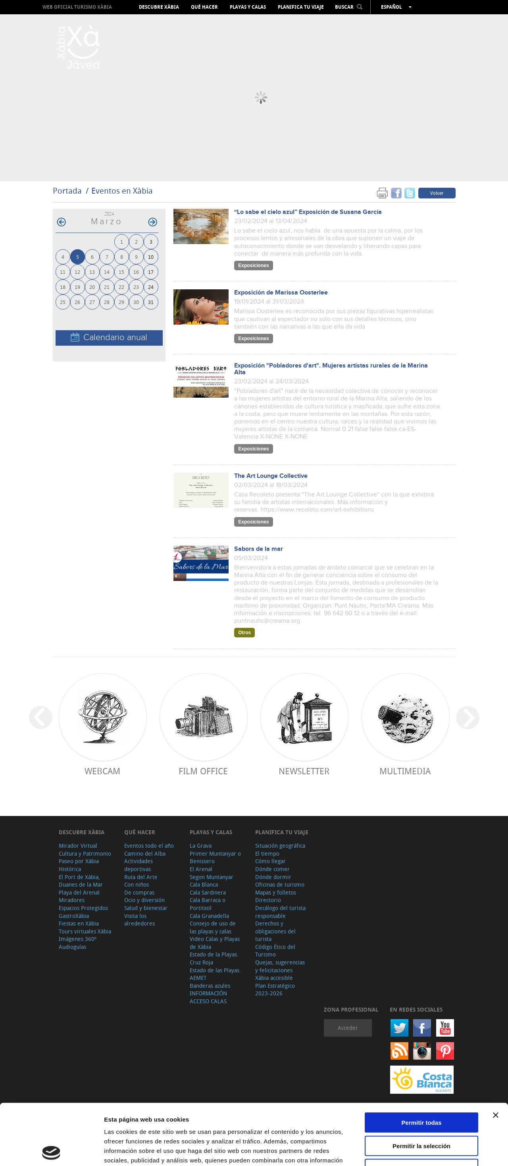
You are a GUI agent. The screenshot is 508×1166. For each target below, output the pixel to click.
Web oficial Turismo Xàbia (77, 7)
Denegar (421, 1107)
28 (107, 301)
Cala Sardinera (208, 892)
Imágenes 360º (77, 939)
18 (62, 286)
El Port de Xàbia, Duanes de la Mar (81, 881)
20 (92, 286)
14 (107, 271)
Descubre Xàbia (159, 7)
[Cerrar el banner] (495, 1054)
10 (151, 256)
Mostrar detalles (429, 1150)
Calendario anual (109, 337)
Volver (437, 193)
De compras (139, 892)
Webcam (102, 771)
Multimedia (405, 771)
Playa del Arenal (79, 892)
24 (151, 286)
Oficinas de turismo (279, 884)
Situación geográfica (280, 845)
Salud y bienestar (145, 908)
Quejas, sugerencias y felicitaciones (280, 966)
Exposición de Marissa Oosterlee (281, 292)
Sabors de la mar (258, 549)
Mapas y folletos (275, 892)
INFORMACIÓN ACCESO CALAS (208, 997)
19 (77, 286)
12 (77, 271)
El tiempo (267, 853)
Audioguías (72, 947)
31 (151, 301)
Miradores (72, 900)
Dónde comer (272, 869)
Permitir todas (422, 1061)
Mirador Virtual (78, 845)
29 (121, 301)
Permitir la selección (421, 1084)
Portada (67, 190)
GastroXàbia (74, 916)
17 (151, 271)
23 (136, 286)
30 (136, 301)
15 (121, 271)
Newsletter (304, 771)
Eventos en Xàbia (122, 190)
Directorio (268, 900)
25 (62, 301)
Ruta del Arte (141, 877)
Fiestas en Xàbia (79, 923)
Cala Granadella (209, 916)
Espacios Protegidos (83, 908)
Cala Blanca (204, 884)
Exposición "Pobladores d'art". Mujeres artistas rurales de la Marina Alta (331, 369)
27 (92, 301)
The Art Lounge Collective (271, 476)
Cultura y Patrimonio (85, 853)
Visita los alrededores (139, 919)
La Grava (201, 845)
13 (92, 271)
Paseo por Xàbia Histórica (79, 865)
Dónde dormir (273, 877)
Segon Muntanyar (211, 877)
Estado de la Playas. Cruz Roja (214, 958)
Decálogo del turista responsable (280, 912)
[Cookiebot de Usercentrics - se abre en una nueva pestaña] (51, 1150)
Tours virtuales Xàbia (85, 931)
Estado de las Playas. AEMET (215, 974)
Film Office (203, 771)
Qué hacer (204, 7)
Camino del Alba (144, 853)
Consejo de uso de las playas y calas (213, 927)
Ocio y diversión (144, 900)
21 (107, 286)
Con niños (136, 884)
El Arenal (201, 869)
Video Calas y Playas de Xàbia (215, 943)
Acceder (348, 1027)
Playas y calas (248, 7)
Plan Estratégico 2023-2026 (275, 989)
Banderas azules (210, 985)
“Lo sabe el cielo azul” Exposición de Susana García (308, 212)
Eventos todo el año (149, 845)
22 (121, 286)
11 (62, 271)
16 (136, 271)
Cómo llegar (270, 861)
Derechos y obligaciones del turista (275, 931)
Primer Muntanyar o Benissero (215, 857)
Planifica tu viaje (301, 7)
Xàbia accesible (274, 977)
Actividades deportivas (138, 865)
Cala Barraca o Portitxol (207, 904)
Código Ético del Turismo (275, 950)
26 (77, 301)
